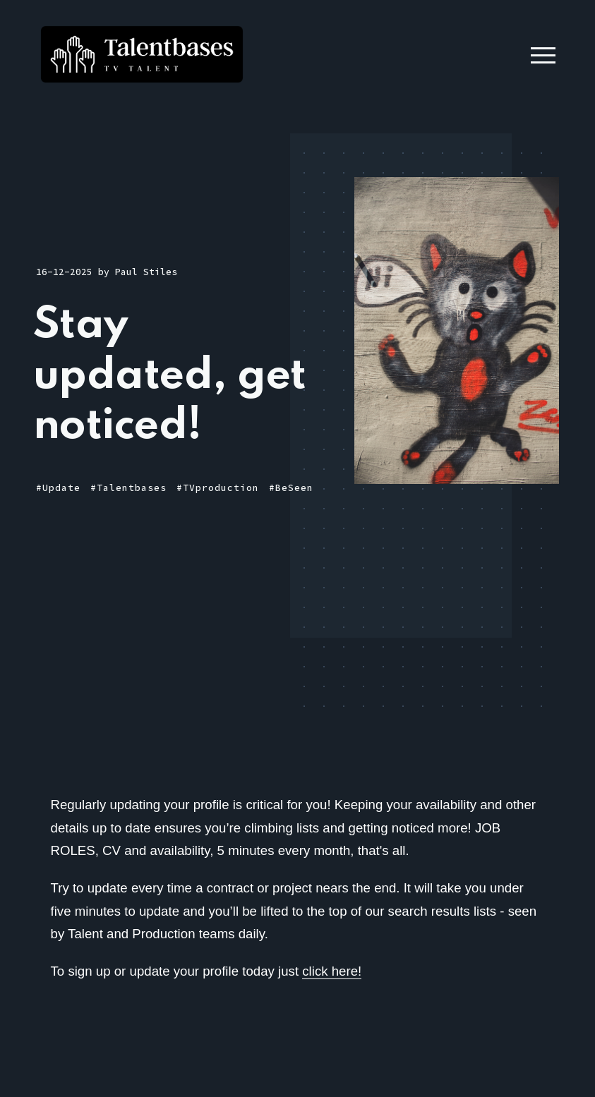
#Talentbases (128, 488)
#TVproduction (217, 488)
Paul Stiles (146, 272)
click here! (331, 971)
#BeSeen (291, 488)
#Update (58, 488)
